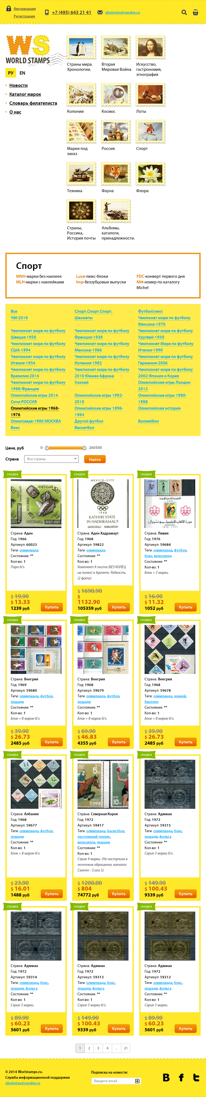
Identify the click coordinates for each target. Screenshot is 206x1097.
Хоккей (82, 382)
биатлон (152, 701)
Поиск (184, 12)
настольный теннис (94, 836)
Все (14, 311)
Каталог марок (25, 94)
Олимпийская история (159, 408)
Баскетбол (84, 427)
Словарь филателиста (33, 103)
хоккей (180, 696)
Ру (10, 73)
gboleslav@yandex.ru (118, 12)
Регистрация (20, 16)
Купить (51, 607)
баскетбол (115, 830)
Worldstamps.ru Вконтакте (166, 1077)
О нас (15, 112)
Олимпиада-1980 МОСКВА (36, 421)
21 (126, 1048)
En (22, 73)
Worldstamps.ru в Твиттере (196, 1077)
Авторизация (20, 8)
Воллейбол (148, 421)
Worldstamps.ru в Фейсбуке (181, 1077)
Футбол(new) (150, 311)
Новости (18, 85)
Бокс (15, 427)
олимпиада (29, 550)
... (116, 1048)
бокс (148, 555)
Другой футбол (89, 421)
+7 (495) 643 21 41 (67, 12)
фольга (165, 836)
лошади (17, 701)
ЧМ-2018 (19, 317)
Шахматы (84, 317)
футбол (180, 550)
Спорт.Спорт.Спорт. (93, 311)
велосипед (163, 555)
